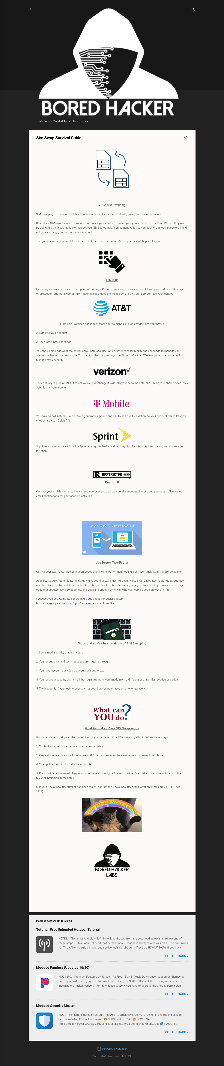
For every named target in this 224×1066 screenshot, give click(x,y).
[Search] (193, 10)
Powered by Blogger (112, 1048)
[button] (186, 138)
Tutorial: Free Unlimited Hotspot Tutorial (68, 929)
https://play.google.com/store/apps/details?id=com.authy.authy (75, 603)
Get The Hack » (176, 956)
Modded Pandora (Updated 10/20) (62, 968)
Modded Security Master (55, 1006)
